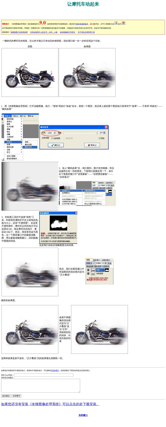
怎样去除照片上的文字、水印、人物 (43, 32)
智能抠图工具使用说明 (19, 32)
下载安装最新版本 (81, 24)
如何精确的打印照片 (67, 32)
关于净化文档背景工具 (86, 32)
